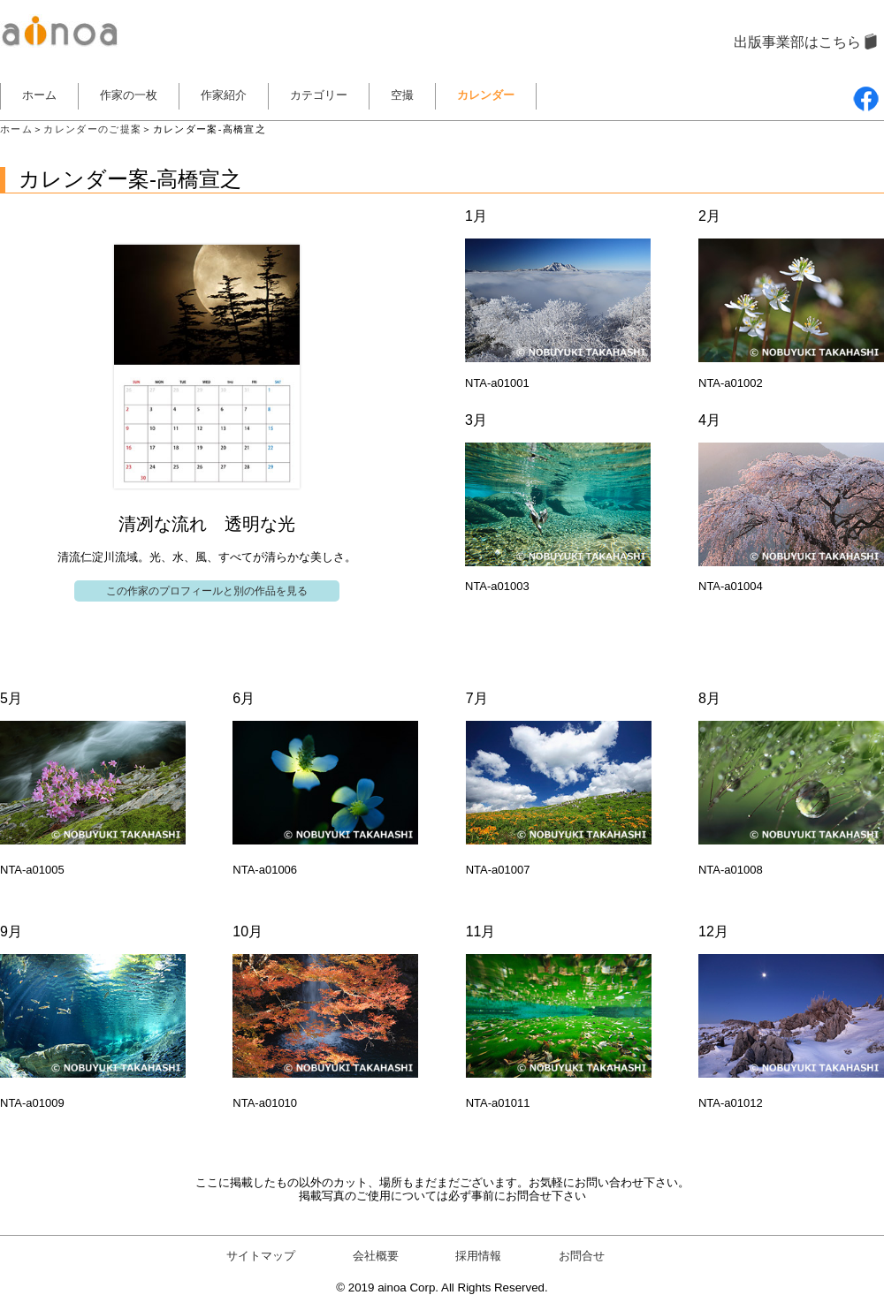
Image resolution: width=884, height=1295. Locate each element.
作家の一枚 (128, 95)
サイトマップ (260, 1255)
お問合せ (582, 1255)
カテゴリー (318, 95)
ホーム (39, 95)
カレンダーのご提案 (92, 129)
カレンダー (485, 95)
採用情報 (478, 1255)
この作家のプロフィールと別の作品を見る (207, 591)
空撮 (402, 95)
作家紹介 (224, 95)
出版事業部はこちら (797, 41)
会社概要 (376, 1255)
